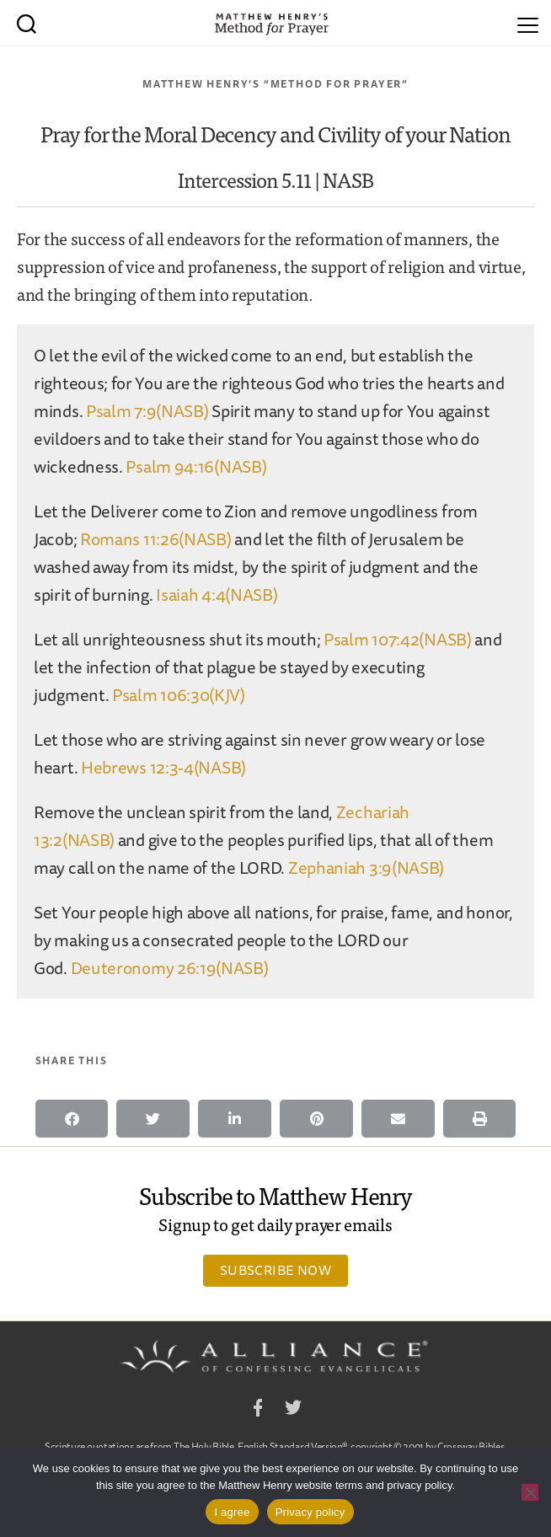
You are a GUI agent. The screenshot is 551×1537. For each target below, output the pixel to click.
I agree (231, 1512)
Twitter (293, 1410)
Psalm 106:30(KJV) (178, 695)
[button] (72, 1119)
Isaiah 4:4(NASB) (216, 594)
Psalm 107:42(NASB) (398, 639)
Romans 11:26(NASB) (156, 539)
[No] (530, 1492)
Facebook (257, 1410)
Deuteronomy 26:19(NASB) (170, 968)
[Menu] (528, 23)
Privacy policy (310, 1512)
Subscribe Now (275, 1270)
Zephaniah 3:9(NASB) (366, 867)
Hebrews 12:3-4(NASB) (163, 767)
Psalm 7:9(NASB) (147, 411)
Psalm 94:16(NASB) (196, 466)
